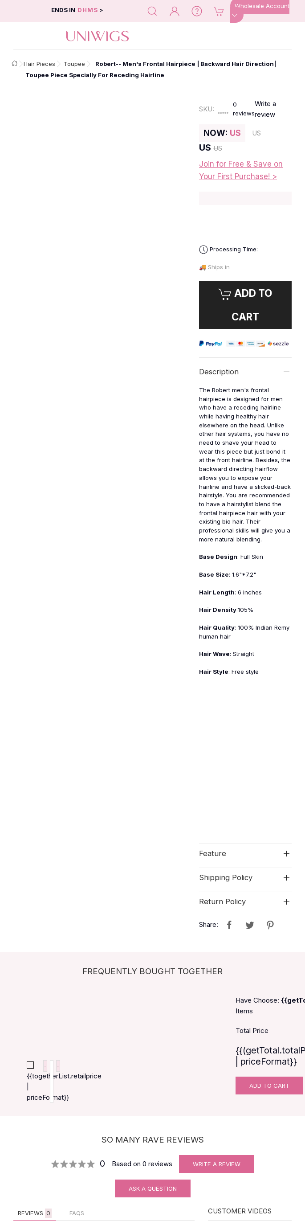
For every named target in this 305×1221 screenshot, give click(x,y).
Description (219, 371)
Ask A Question (153, 1195)
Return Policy (222, 901)
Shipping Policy (225, 877)
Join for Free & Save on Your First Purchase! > (241, 170)
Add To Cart (269, 1085)
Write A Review (216, 1170)
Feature (212, 853)
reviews (243, 109)
